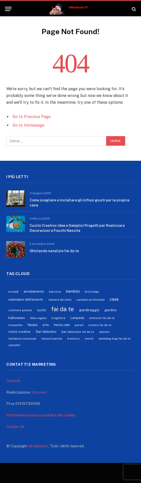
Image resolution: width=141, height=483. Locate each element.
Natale (33, 325)
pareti (79, 325)
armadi (13, 291)
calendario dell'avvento (25, 299)
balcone (55, 291)
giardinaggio (89, 310)
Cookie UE (15, 426)
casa (114, 299)
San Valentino (46, 332)
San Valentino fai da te (77, 332)
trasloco (73, 338)
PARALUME (62, 325)
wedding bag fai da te (114, 338)
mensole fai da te (102, 318)
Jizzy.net (39, 392)
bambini (73, 291)
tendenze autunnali (22, 338)
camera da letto (60, 299)
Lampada (77, 318)
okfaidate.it (38, 446)
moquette (15, 325)
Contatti (13, 381)
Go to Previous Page (32, 116)
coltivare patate (20, 310)
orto (45, 325)
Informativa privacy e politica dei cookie (40, 415)
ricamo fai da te (99, 325)
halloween (16, 318)
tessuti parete (51, 338)
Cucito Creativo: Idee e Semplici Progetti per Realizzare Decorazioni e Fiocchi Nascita (77, 228)
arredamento (34, 291)
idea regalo (38, 318)
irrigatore (58, 318)
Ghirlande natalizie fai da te (54, 251)
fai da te (62, 308)
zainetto (14, 345)
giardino (110, 310)
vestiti (89, 338)
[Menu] (8, 9)
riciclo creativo (19, 332)
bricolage (92, 291)
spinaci (104, 332)
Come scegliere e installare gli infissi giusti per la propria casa (79, 202)
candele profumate (90, 299)
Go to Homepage (28, 125)
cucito (41, 310)
